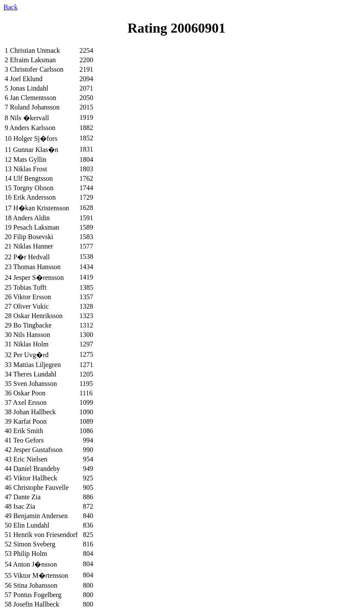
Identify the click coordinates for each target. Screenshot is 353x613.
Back (10, 7)
